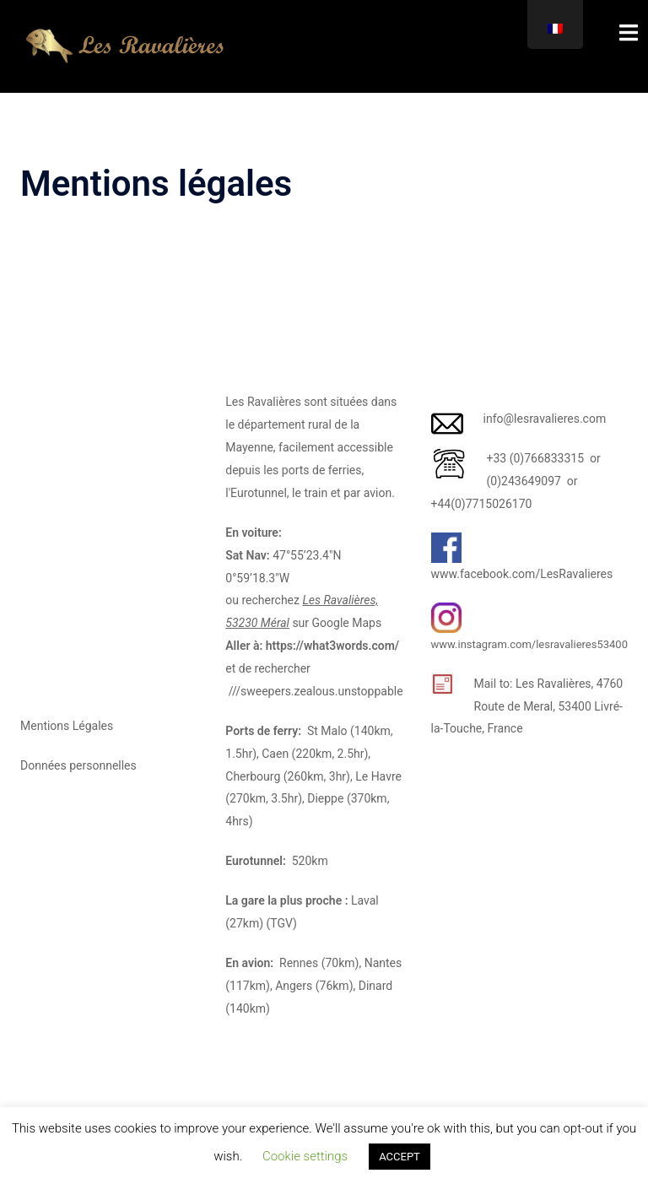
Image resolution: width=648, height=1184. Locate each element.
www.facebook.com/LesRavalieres (522, 574)
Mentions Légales (66, 726)
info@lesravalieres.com (545, 418)
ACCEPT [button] (399, 1156)
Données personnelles (78, 765)
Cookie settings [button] (305, 1156)
